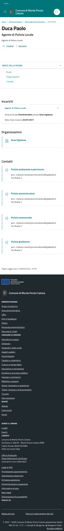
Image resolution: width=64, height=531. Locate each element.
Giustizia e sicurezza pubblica (15, 373)
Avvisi (4, 414)
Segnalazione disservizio (12, 475)
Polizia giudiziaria (20, 241)
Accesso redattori (54, 528)
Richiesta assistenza (11, 480)
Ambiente (6, 343)
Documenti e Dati (9, 331)
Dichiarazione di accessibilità (14, 496)
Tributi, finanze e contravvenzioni (17, 389)
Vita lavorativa (8, 398)
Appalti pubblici (8, 352)
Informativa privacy (10, 488)
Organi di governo (10, 306)
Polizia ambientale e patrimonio (27, 169)
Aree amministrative (11, 310)
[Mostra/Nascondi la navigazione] (5, 11)
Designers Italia (53, 525)
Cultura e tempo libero (12, 364)
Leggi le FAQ (7, 467)
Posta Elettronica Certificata (14, 458)
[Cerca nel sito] (57, 12)
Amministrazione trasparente (15, 484)
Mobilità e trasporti (10, 381)
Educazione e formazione (13, 368)
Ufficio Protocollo (9, 455)
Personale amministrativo (13, 327)
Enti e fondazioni (9, 318)
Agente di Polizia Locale (15, 108)
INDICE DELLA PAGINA (12, 65)
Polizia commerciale (21, 217)
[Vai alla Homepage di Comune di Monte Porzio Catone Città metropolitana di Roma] (30, 12)
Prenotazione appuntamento (14, 471)
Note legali (6, 492)
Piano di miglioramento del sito (39, 513)
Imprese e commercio (11, 377)
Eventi (4, 432)
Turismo (5, 393)
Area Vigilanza (18, 140)
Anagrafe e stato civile (12, 347)
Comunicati (7, 410)
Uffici (4, 314)
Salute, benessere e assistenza (15, 385)
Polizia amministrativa (23, 193)
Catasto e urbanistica (11, 360)
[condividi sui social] (8, 46)
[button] (7, 3)
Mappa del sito (8, 513)
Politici (5, 323)
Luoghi (5, 428)
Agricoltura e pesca (10, 339)
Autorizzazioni (8, 356)
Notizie (5, 406)
